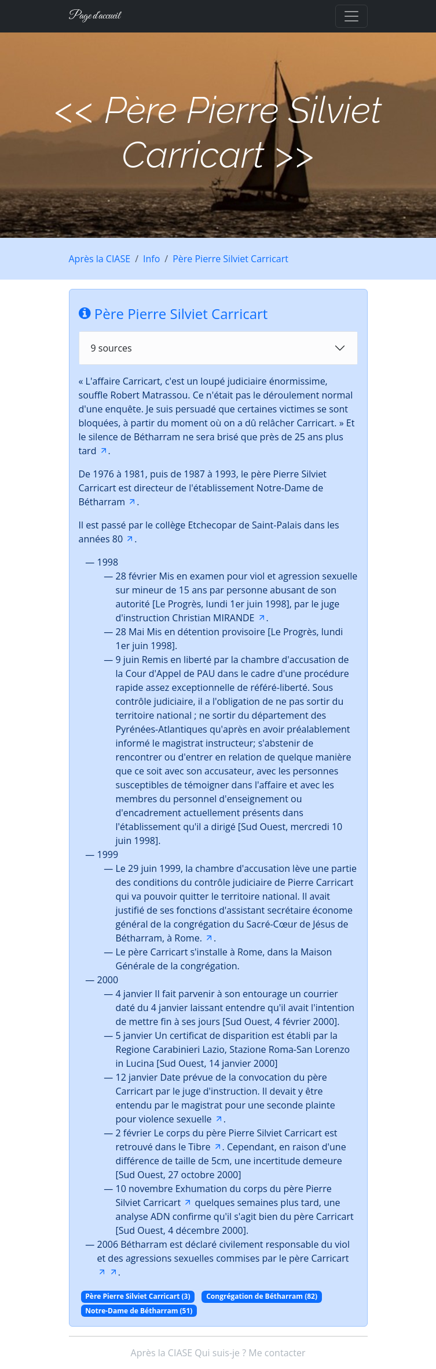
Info (151, 258)
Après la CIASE (100, 258)
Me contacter (276, 1352)
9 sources (111, 348)
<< (74, 110)
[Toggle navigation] (351, 16)
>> (294, 154)
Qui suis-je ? (220, 1352)
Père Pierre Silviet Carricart (230, 258)
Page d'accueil (94, 16)
